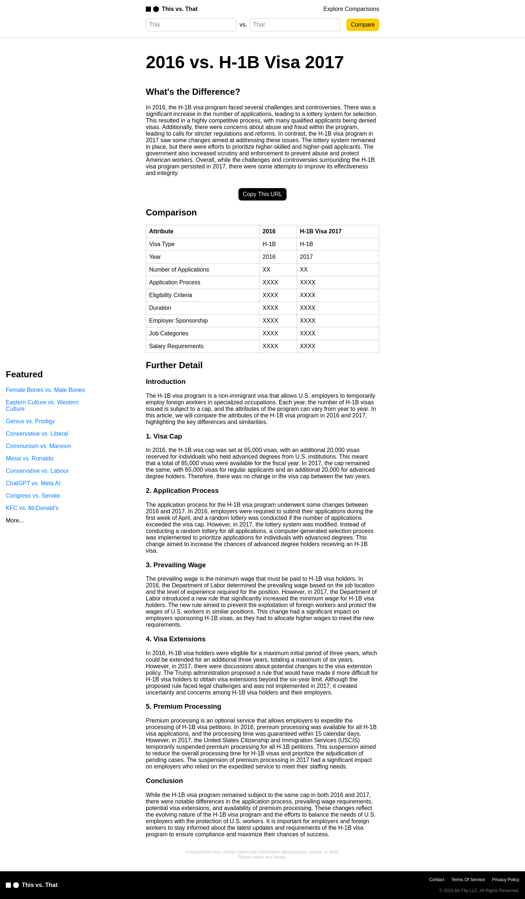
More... (15, 520)
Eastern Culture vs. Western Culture (42, 405)
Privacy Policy (505, 879)
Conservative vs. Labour (37, 471)
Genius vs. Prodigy (30, 421)
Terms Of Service (468, 879)
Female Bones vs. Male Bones (45, 390)
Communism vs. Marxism (38, 446)
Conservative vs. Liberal (37, 434)
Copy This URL (262, 194)
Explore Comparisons (351, 9)
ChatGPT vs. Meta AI (33, 483)
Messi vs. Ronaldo (30, 458)
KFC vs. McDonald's (32, 508)
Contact (436, 879)
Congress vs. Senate (33, 496)
